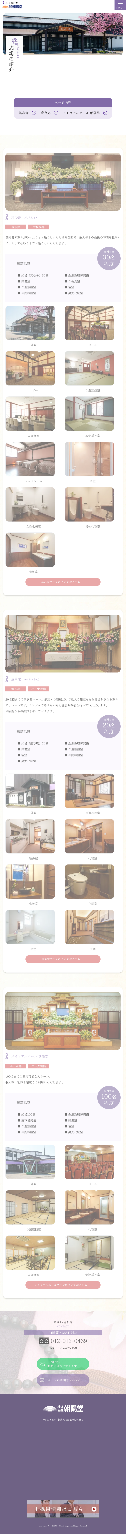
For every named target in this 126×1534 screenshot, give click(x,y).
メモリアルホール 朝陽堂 (81, 112)
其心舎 (24, 112)
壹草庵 (46, 112)
